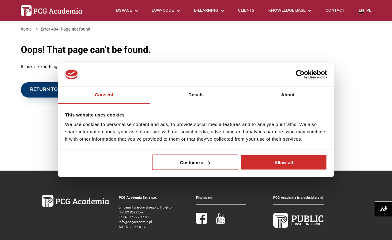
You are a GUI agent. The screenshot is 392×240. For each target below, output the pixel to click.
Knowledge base (287, 11)
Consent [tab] (104, 94)
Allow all (283, 162)
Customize (195, 162)
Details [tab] (196, 94)
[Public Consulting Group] (298, 226)
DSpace (124, 11)
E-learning (206, 11)
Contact (335, 11)
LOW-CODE (163, 11)
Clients (246, 11)
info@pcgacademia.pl (135, 222)
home (26, 29)
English (361, 13)
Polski (368, 13)
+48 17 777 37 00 (136, 217)
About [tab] (288, 94)
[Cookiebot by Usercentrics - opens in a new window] (300, 74)
